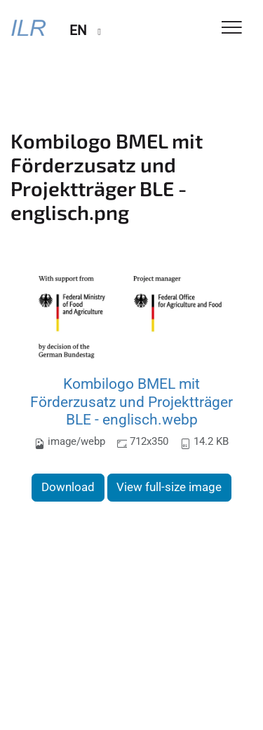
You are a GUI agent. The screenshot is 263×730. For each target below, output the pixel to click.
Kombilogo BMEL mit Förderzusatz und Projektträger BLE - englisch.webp (131, 401)
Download (68, 487)
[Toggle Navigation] (232, 28)
